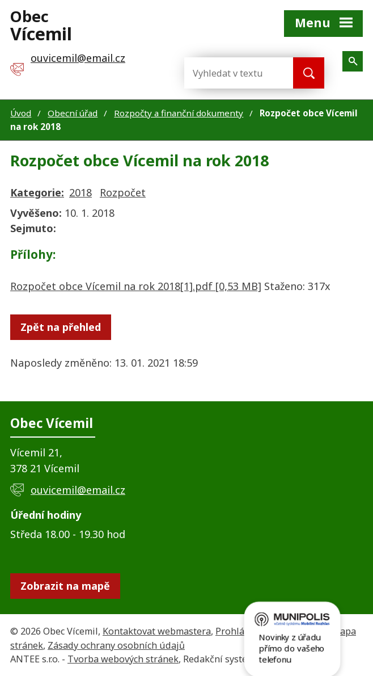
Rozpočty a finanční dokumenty (178, 113)
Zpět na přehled (60, 327)
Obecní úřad (73, 113)
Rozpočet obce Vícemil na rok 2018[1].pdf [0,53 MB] (135, 286)
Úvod (20, 113)
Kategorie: (37, 192)
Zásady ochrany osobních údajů (116, 645)
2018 (80, 192)
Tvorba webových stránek (123, 659)
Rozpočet (123, 192)
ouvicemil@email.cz (78, 490)
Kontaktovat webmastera (157, 631)
